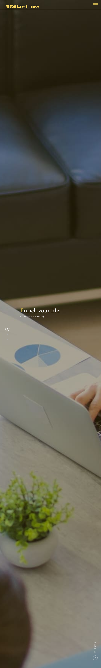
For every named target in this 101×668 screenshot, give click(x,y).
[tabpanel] (50, 334)
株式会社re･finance (17, 6)
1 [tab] (7, 329)
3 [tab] (7, 339)
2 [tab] (7, 334)
